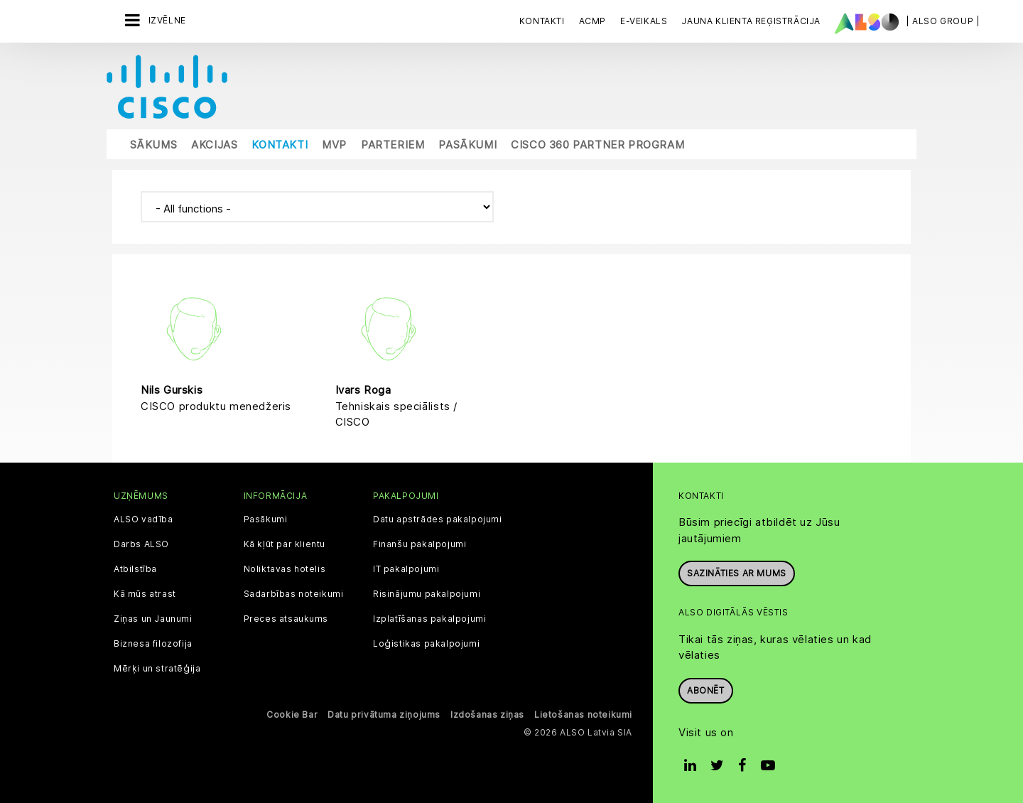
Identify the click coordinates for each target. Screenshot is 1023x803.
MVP (334, 144)
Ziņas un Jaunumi (153, 618)
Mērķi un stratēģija (157, 667)
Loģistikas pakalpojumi (426, 642)
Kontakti (542, 21)
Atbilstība (135, 568)
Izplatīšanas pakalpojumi (429, 618)
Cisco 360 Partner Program (597, 144)
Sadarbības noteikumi (294, 593)
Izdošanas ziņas (487, 713)
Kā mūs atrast (145, 593)
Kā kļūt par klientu (284, 543)
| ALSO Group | (943, 21)
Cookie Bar (292, 713)
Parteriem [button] (392, 144)
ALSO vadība (143, 518)
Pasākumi (467, 144)
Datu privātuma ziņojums (384, 713)
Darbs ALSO (141, 543)
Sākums (154, 144)
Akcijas (214, 144)
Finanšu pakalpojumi (419, 543)
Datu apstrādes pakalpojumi (437, 518)
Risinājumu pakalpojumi (426, 593)
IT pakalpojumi (406, 568)
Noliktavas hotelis (285, 568)
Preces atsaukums (286, 618)
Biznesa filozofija (153, 642)
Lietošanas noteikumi (583, 713)
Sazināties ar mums (736, 571)
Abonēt (706, 689)
